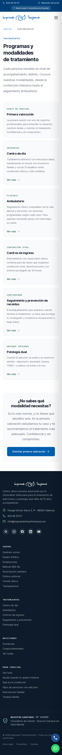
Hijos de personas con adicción (20, 687)
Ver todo (7, 672)
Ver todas (8, 653)
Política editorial (11, 576)
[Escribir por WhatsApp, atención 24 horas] (55, 748)
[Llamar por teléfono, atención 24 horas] (55, 738)
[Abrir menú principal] (56, 17)
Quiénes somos (11, 552)
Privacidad (22, 744)
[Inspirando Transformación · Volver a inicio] (21, 18)
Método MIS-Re (11, 566)
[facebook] (22, 531)
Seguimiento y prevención (17, 619)
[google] (6, 531)
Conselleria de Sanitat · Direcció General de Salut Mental (35, 723)
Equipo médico (11, 557)
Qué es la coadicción (14, 682)
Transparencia (11, 586)
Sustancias (9, 643)
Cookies (34, 744)
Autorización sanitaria (14, 571)
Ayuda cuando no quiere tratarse (21, 677)
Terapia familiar (11, 696)
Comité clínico (10, 581)
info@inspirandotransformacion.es (27, 521)
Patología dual (10, 624)
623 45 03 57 (13, 3)
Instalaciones (10, 562)
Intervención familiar (14, 692)
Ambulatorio (9, 610)
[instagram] (14, 531)
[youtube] (39, 531)
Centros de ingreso (13, 614)
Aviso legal (8, 744)
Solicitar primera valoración (31, 451)
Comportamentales (13, 648)
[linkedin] (30, 531)
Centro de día (10, 605)
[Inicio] (31, 484)
